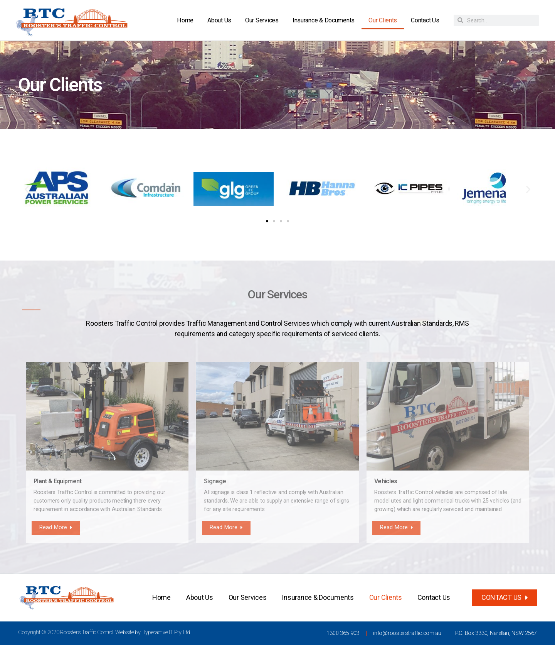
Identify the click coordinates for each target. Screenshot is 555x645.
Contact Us (425, 20)
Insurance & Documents (324, 20)
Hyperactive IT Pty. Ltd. (166, 632)
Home (185, 20)
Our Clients (382, 20)
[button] (27, 189)
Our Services (262, 20)
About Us (219, 20)
